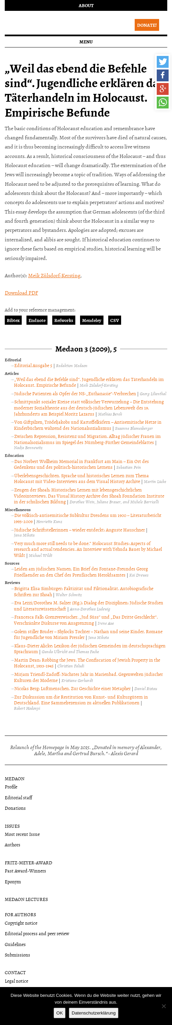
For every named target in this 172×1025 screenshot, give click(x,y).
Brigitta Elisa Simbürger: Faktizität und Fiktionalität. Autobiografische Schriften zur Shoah (83, 591)
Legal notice (16, 980)
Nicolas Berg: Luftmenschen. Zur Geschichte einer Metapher (72, 688)
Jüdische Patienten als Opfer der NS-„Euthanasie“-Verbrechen (75, 393)
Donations (15, 807)
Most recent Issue (22, 834)
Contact (15, 972)
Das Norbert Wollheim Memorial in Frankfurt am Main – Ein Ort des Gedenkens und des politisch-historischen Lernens (81, 464)
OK (59, 1013)
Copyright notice (21, 922)
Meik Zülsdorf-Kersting (54, 275)
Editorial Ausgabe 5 (33, 365)
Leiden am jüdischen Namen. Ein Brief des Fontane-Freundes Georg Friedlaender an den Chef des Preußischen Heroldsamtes (81, 571)
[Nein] (163, 1006)
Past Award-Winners (25, 870)
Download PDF (21, 292)
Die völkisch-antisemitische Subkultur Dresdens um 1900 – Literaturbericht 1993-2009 (87, 518)
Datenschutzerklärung (94, 1013)
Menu (86, 41)
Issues (12, 825)
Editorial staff (18, 797)
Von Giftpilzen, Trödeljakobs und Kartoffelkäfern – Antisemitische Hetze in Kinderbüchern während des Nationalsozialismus (87, 424)
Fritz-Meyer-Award (28, 862)
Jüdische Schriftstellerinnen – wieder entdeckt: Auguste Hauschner (79, 529)
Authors (12, 844)
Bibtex (13, 320)
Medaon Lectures (26, 899)
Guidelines (15, 944)
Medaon (14, 778)
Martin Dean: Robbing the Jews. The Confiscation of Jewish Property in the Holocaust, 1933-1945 (87, 662)
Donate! (147, 24)
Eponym (13, 881)
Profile (11, 786)
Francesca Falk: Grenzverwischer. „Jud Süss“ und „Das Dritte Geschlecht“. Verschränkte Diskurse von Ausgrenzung (86, 619)
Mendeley (91, 320)
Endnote (36, 320)
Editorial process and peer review (37, 933)
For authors (20, 914)
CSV (114, 320)
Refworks (63, 320)
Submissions (17, 954)
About (86, 5)
